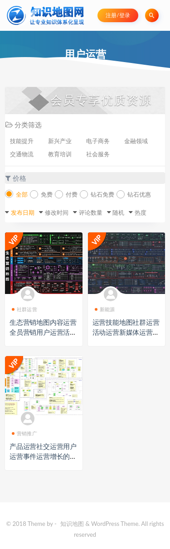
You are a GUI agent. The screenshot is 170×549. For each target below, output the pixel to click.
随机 (118, 212)
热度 (140, 212)
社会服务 (98, 154)
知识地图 (72, 523)
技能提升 (22, 140)
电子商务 (98, 140)
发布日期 (22, 212)
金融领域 (136, 140)
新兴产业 (60, 140)
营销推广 (24, 433)
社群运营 (24, 309)
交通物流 (22, 154)
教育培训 (60, 154)
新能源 (105, 309)
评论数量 (90, 212)
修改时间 (56, 212)
